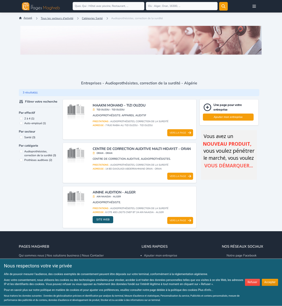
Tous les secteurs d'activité (57, 18)
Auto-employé (35, 123)
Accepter (270, 282)
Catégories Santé (92, 18)
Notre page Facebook (242, 255)
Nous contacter (93, 255)
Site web (103, 219)
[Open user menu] (254, 6)
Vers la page (181, 133)
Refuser (252, 282)
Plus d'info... (205, 290)
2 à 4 (29, 118)
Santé (29, 137)
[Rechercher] (223, 6)
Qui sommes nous (31, 255)
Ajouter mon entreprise (228, 117)
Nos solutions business (63, 255)
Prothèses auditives (38, 160)
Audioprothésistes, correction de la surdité (40, 153)
